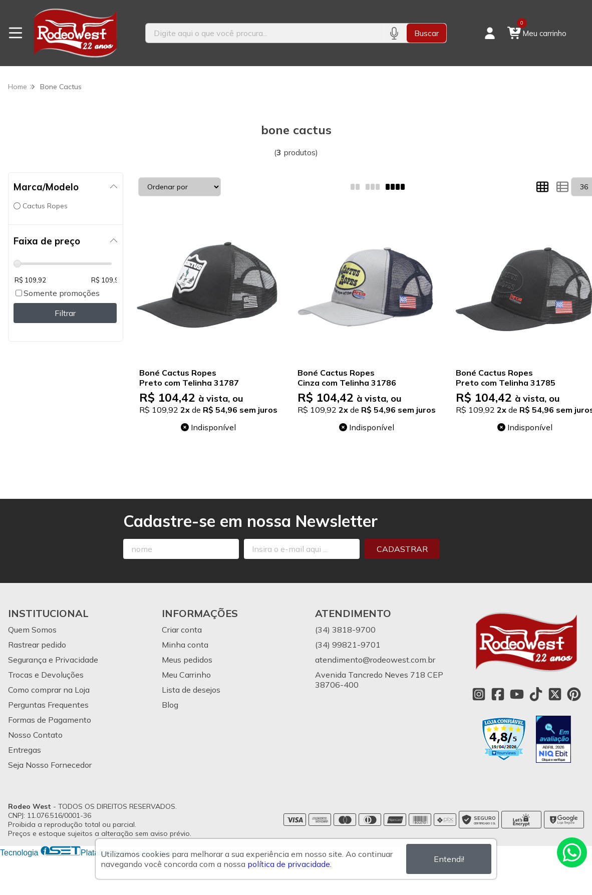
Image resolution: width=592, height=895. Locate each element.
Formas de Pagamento (49, 720)
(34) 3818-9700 (345, 630)
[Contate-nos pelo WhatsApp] (572, 852)
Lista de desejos (191, 690)
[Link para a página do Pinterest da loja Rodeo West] (574, 694)
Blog (170, 705)
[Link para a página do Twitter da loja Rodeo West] (555, 694)
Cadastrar (402, 549)
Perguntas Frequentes (48, 705)
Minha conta (185, 645)
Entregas (24, 750)
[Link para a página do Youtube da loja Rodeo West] (517, 694)
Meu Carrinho (186, 675)
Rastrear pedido (37, 645)
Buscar (426, 33)
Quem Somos (32, 630)
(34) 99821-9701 (348, 645)
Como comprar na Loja (49, 690)
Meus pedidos (187, 660)
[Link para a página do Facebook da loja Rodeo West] (498, 694)
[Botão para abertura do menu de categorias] (15, 33)
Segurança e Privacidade (53, 660)
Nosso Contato (35, 735)
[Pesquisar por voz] (394, 33)
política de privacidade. (289, 864)
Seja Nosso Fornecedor (50, 765)
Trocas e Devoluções (46, 675)
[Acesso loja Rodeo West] (489, 33)
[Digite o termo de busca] (263, 33)
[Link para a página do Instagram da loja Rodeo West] (479, 694)
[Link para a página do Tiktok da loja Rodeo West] (536, 694)
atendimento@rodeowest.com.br (375, 660)
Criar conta (182, 630)
